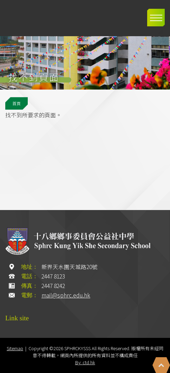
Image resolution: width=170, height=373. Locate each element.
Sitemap (15, 348)
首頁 (16, 103)
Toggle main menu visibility (157, 13)
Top (161, 365)
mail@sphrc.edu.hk (65, 295)
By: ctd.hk (85, 362)
